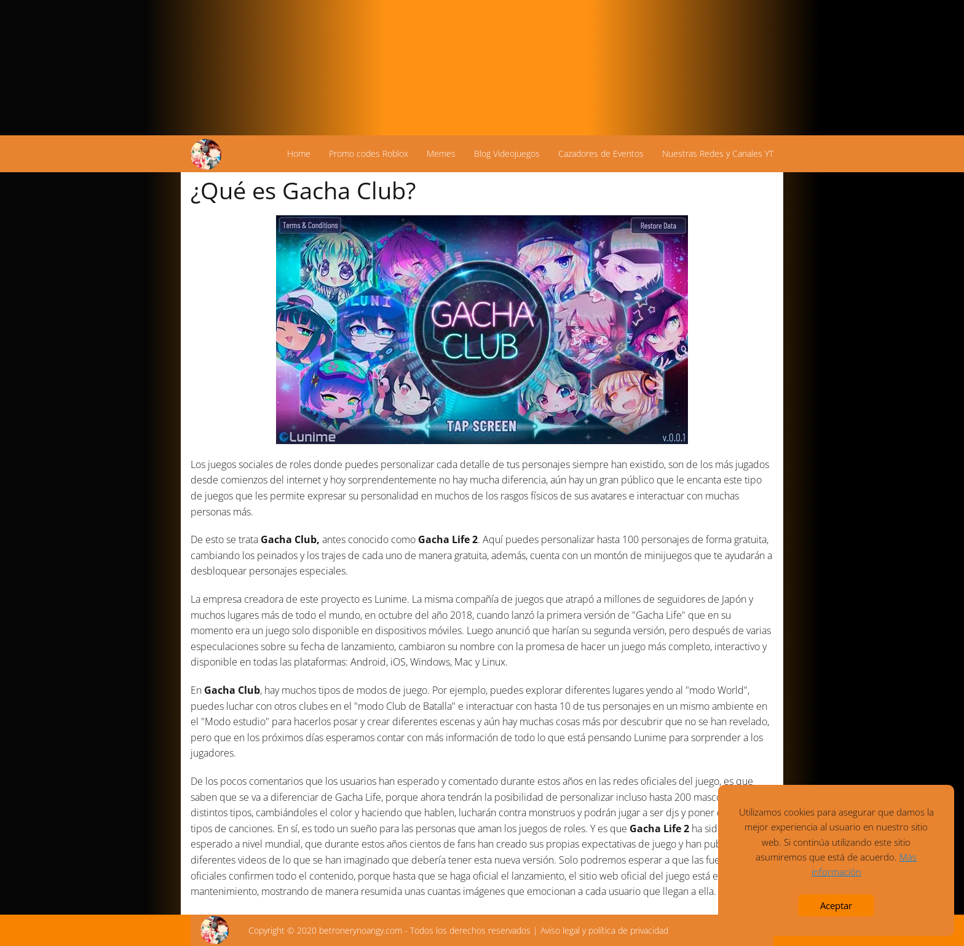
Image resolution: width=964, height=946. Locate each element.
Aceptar (836, 905)
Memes (441, 153)
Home (298, 153)
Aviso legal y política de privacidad (604, 930)
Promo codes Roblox (368, 153)
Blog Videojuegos (507, 153)
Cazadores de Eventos (601, 153)
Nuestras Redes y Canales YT (717, 153)
